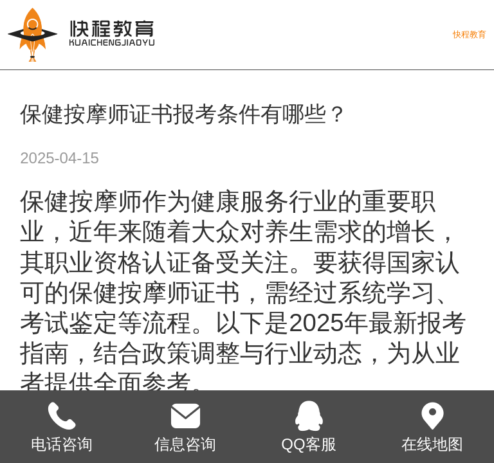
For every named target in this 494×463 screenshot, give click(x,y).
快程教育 (469, 34)
